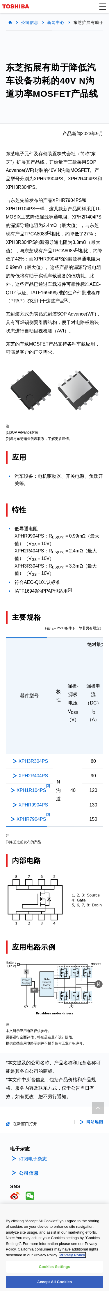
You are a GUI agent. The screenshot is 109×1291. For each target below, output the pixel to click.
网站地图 (94, 1122)
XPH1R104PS (33, 790)
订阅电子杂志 (33, 1158)
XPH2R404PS (33, 775)
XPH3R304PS (33, 761)
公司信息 (29, 22)
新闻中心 (56, 22)
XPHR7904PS (33, 819)
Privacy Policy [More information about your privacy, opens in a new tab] (72, 1259)
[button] (102, 6)
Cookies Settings (54, 1271)
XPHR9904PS (33, 804)
